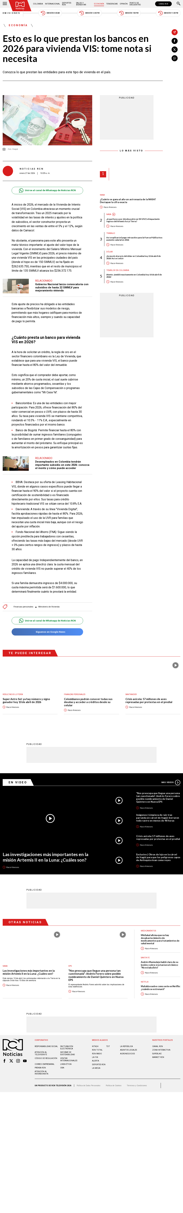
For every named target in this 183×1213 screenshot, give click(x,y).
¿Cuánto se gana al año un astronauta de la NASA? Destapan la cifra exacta (128, 201)
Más (170, 782)
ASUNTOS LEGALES (128, 1050)
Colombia (38, 4)
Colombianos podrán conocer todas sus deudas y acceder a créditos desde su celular (88, 702)
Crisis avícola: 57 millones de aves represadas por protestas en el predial (148, 701)
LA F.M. (95, 1057)
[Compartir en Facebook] (175, 41)
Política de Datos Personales (88, 1085)
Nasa (102, 195)
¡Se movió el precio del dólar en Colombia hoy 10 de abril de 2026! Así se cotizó (133, 257)
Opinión (124, 4)
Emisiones (12, 13)
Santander (131, 694)
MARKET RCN (158, 1057)
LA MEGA (96, 1068)
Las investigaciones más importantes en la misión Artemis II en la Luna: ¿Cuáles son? (45, 856)
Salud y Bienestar (81, 4)
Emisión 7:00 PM (128, 13)
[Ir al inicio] (20, 5)
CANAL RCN (163, 4)
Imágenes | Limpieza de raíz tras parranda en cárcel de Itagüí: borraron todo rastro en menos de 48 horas (157, 817)
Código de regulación (46, 1058)
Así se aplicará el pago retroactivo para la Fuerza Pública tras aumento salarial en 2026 (134, 238)
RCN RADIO (97, 1053)
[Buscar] (178, 4)
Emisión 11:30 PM (168, 13)
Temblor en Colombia (117, 270)
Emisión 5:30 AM (50, 13)
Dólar (109, 252)
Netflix (145, 982)
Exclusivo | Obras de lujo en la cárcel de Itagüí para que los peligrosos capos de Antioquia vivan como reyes (158, 857)
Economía (99, 4)
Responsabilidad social (46, 1046)
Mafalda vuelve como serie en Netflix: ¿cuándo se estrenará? (160, 987)
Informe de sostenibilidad (67, 1053)
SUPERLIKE (157, 1053)
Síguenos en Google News (47, 631)
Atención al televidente (41, 1053)
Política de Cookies (114, 1085)
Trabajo (110, 233)
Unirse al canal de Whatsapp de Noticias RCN (47, 190)
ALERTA (95, 1060)
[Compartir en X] (175, 49)
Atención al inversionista (41, 1072)
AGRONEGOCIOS (127, 1053)
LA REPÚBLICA (126, 1046)
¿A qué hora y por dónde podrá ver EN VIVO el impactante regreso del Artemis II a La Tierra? (133, 220)
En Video (18, 782)
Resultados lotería (13, 694)
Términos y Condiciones (137, 1085)
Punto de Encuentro (135, 4)
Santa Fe (145, 957)
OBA (62, 1067)
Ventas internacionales (68, 1059)
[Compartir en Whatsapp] (175, 58)
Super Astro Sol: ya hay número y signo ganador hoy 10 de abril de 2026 (26, 701)
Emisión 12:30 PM (89, 13)
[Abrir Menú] (5, 3)
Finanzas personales (23, 607)
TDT (108, 1046)
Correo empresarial (45, 1064)
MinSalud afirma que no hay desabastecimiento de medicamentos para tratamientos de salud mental (160, 939)
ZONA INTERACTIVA (161, 1050)
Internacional (52, 4)
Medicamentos (148, 930)
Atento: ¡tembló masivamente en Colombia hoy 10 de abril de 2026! (134, 275)
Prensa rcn (40, 1067)
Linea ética (65, 1064)
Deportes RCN (66, 4)
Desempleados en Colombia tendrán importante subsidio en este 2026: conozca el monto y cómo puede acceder (62, 465)
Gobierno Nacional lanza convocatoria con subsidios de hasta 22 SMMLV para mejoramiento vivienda (61, 287)
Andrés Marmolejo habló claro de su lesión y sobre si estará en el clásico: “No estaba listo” (159, 965)
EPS (70, 966)
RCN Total (97, 1050)
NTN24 (95, 1046)
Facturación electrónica (66, 1047)
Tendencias (112, 4)
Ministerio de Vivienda (49, 607)
